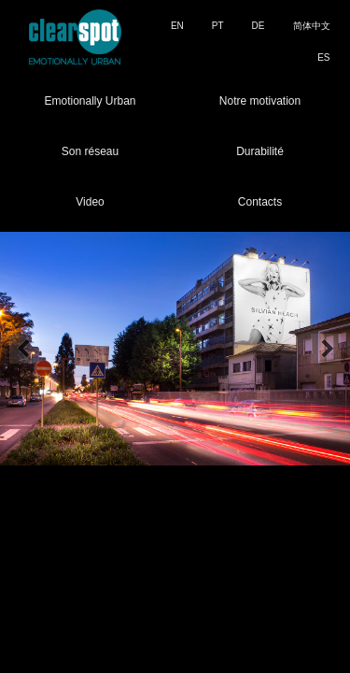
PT (218, 26)
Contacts (260, 201)
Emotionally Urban (89, 100)
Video (90, 201)
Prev (24, 349)
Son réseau (90, 151)
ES (323, 57)
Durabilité (260, 151)
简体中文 (311, 26)
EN (177, 26)
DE (258, 26)
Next (326, 349)
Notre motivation (260, 100)
